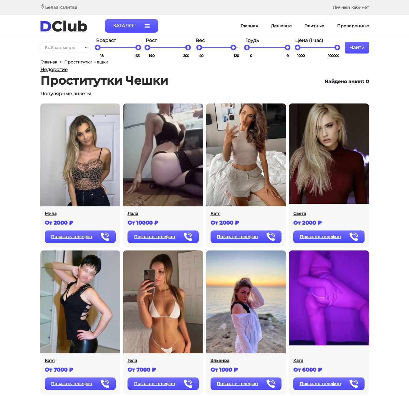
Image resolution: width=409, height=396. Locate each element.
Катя (216, 213)
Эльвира (220, 360)
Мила (51, 213)
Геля (132, 360)
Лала (132, 213)
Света (299, 213)
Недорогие (54, 69)
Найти (357, 47)
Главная (48, 62)
